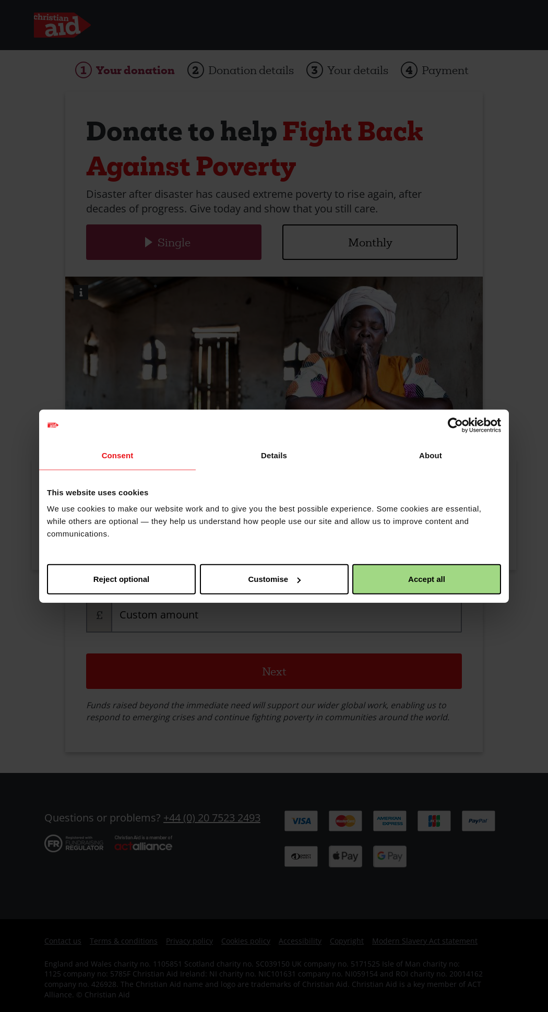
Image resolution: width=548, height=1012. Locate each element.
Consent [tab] (118, 454)
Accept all (426, 579)
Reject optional (121, 579)
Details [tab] (274, 454)
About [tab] (430, 454)
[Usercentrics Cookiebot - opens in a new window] (455, 425)
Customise (274, 579)
